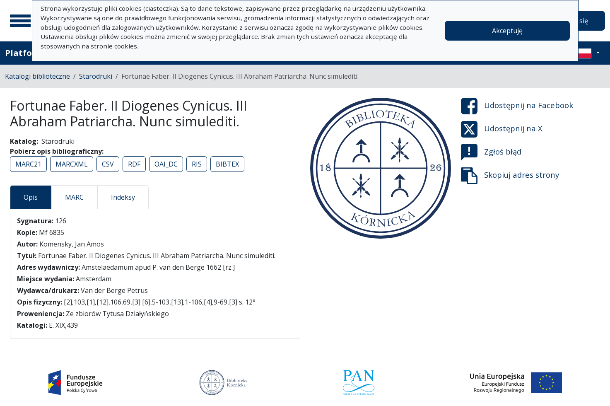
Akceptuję (507, 30)
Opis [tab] (31, 197)
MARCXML (71, 164)
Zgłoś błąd (491, 152)
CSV (108, 164)
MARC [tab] (74, 197)
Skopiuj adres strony (510, 175)
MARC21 (28, 164)
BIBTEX (227, 164)
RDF (134, 164)
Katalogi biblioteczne (37, 76)
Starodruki (95, 76)
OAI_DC (166, 164)
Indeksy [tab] (123, 197)
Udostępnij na (517, 106)
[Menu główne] (20, 20)
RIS (197, 164)
